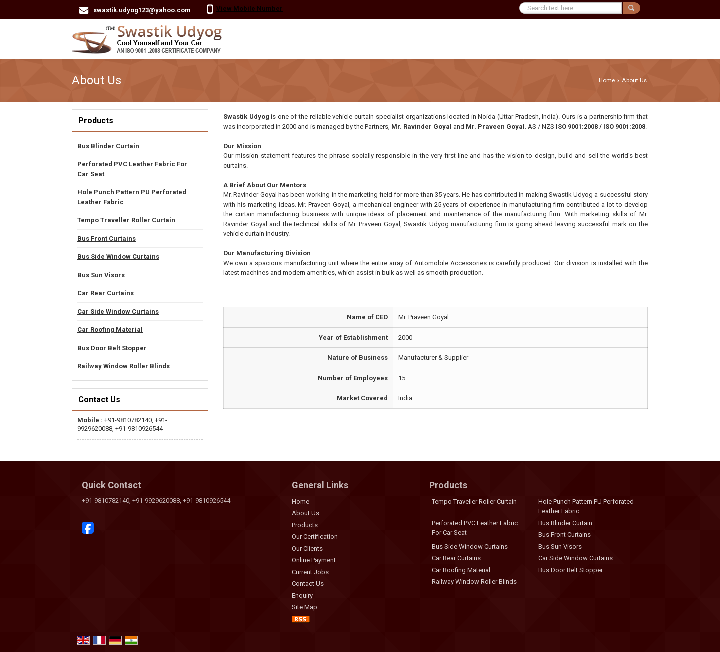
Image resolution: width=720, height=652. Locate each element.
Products (96, 120)
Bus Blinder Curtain (109, 146)
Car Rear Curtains (106, 293)
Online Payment (314, 560)
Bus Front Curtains (107, 238)
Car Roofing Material (110, 329)
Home (607, 80)
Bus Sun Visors (101, 275)
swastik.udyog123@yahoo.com (142, 10)
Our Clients (307, 548)
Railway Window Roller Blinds (124, 366)
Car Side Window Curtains (118, 311)
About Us (306, 513)
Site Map (305, 607)
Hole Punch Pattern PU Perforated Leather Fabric (132, 197)
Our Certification (315, 536)
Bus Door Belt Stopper (112, 348)
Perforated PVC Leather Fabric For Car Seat (133, 169)
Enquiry (302, 595)
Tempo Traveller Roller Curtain (127, 220)
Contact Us (308, 583)
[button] (249, 8)
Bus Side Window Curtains (119, 256)
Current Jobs (310, 572)
